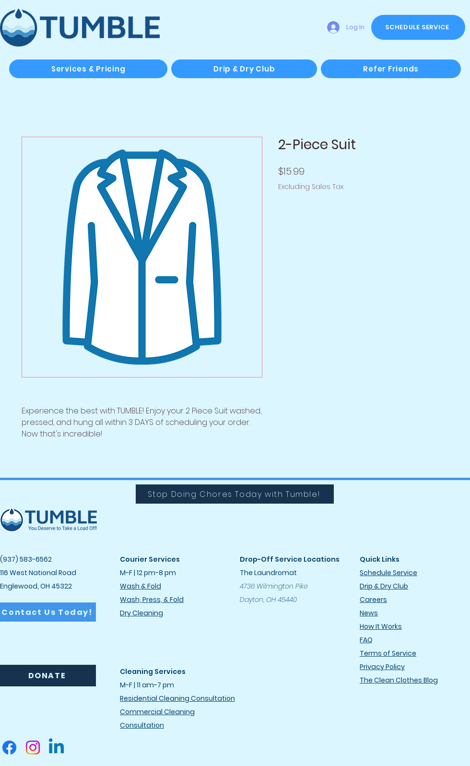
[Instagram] (33, 747)
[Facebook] (9, 747)
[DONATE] (48, 675)
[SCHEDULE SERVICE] (418, 27)
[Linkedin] (56, 747)
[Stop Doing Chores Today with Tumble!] (235, 494)
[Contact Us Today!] (48, 612)
